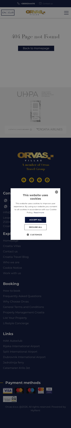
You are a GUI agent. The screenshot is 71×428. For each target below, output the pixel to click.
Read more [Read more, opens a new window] (39, 212)
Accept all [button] (35, 220)
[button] (35, 234)
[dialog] (35, 214)
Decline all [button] (35, 227)
